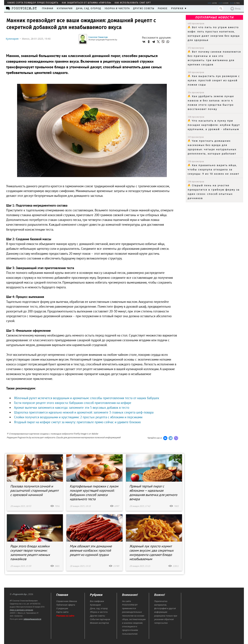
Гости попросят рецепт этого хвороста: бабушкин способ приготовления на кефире (72, 403)
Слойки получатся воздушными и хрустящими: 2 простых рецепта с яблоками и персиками (78, 417)
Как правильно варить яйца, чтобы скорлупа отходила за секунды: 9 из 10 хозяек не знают (213, 169)
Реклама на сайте (65, 615)
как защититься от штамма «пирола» (86, 3)
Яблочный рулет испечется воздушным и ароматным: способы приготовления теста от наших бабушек (86, 398)
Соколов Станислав (98, 37)
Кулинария (65, 8)
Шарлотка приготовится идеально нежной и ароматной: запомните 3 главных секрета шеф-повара (83, 412)
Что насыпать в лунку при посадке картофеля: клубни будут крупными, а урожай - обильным (214, 125)
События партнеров (100, 619)
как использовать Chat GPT (133, 3)
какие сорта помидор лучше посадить (33, 3)
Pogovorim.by (19, 594)
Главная (47, 8)
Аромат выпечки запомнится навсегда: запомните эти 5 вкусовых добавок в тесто (71, 407)
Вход (235, 9)
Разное (162, 8)
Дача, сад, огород (88, 8)
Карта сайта (62, 612)
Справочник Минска (66, 601)
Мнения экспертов (99, 623)
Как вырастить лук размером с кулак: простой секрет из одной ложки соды (214, 80)
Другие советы (144, 8)
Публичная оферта (65, 605)
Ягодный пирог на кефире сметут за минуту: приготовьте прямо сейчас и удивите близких (77, 422)
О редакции (62, 608)
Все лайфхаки (97, 601)
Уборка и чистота (117, 8)
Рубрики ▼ (179, 8)
